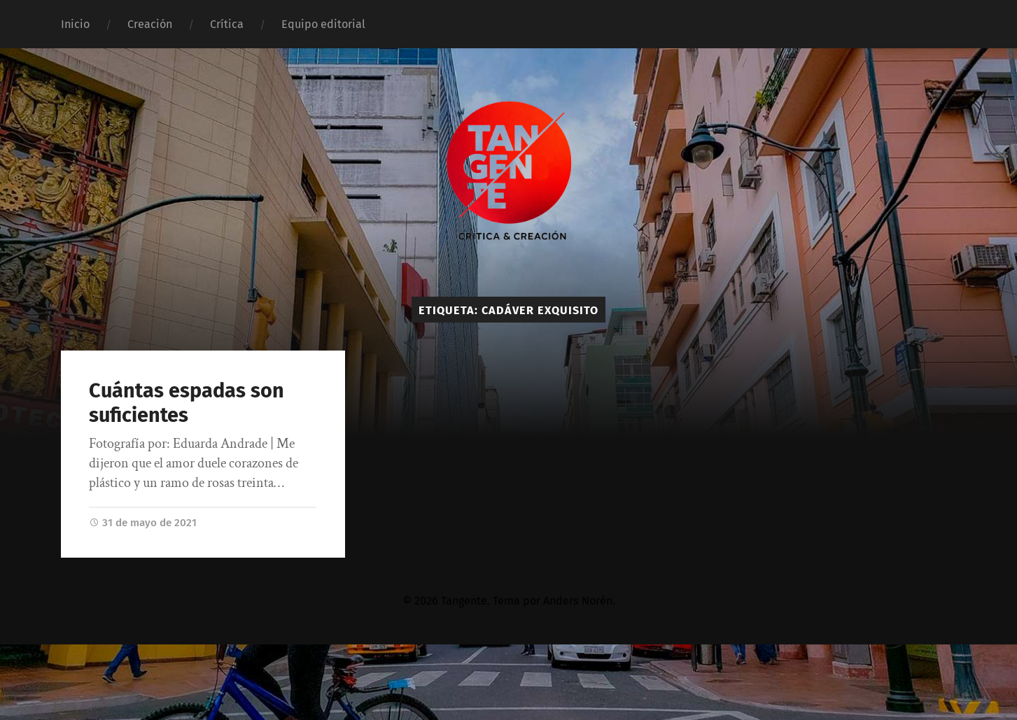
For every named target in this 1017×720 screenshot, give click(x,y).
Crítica (227, 24)
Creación (149, 24)
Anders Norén (577, 600)
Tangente (464, 600)
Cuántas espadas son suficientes (186, 403)
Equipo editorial (323, 24)
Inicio (75, 24)
